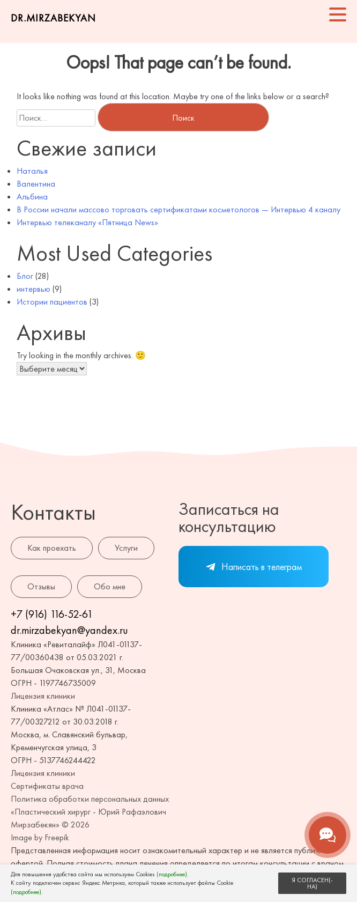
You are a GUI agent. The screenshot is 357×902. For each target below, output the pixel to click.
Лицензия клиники (43, 695)
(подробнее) (172, 874)
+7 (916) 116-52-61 (52, 614)
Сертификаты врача (47, 786)
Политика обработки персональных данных (90, 798)
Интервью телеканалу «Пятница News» (87, 222)
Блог (25, 276)
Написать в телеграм (253, 566)
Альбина (32, 196)
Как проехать (51, 547)
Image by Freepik (40, 837)
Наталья (32, 170)
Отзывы (41, 586)
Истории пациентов (52, 301)
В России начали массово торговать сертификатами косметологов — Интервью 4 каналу (178, 209)
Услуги (126, 547)
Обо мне (109, 586)
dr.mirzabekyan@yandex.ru (69, 630)
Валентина (36, 183)
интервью (33, 288)
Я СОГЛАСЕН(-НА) (312, 883)
